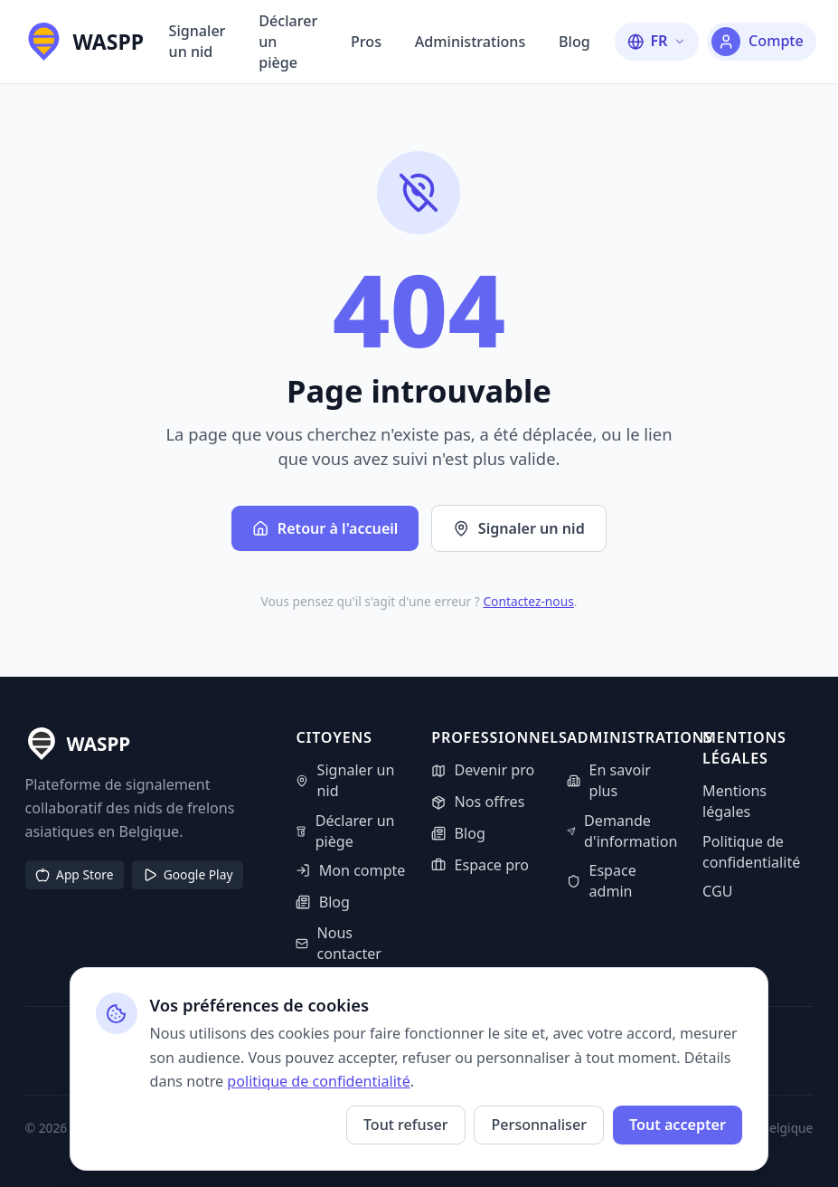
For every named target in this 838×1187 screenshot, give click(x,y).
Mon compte (350, 870)
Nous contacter (338, 943)
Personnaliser (539, 1125)
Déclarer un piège (288, 41)
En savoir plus (609, 780)
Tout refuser (405, 1125)
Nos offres (477, 802)
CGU (717, 891)
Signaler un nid (197, 41)
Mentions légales (734, 801)
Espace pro (480, 865)
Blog (574, 42)
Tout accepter (677, 1125)
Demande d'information (622, 831)
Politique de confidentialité (751, 851)
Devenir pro (482, 770)
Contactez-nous (528, 601)
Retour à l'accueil (325, 528)
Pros (366, 42)
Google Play (188, 874)
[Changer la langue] (657, 41)
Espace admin (601, 880)
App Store (74, 874)
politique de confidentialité (318, 1081)
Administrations (470, 42)
